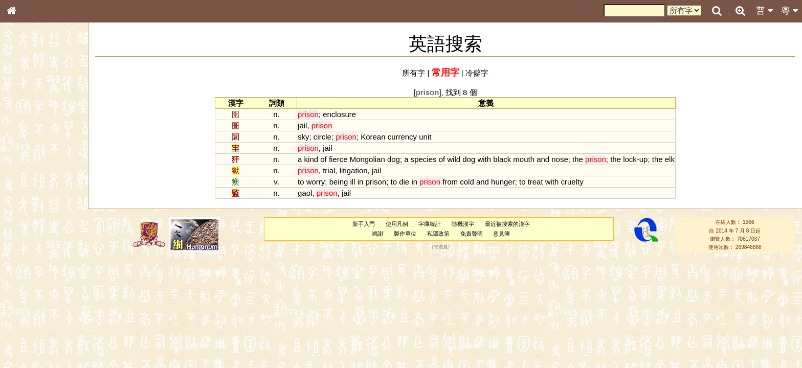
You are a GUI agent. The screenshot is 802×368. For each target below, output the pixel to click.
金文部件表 (28, 164)
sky (303, 136)
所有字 (413, 72)
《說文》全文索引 (37, 314)
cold (467, 181)
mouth (523, 159)
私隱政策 (438, 234)
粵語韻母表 (28, 219)
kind (311, 159)
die (404, 181)
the (577, 159)
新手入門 (363, 224)
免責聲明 (471, 234)
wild (453, 159)
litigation (354, 170)
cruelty (572, 181)
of (323, 159)
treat (535, 181)
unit (425, 136)
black (502, 159)
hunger (503, 181)
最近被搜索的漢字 (507, 224)
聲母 (20, 268)
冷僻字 (476, 72)
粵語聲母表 (28, 209)
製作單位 (405, 234)
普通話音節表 (31, 278)
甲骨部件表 (28, 154)
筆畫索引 (25, 145)
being (338, 181)
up (643, 159)
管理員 (441, 247)
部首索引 (25, 136)
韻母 (35, 268)
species (424, 159)
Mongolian (367, 159)
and (543, 159)
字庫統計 (429, 224)
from (450, 181)
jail (302, 125)
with (484, 159)
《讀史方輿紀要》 (37, 323)
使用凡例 (397, 224)
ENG (45, 113)
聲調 (48, 268)
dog (393, 159)
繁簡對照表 (28, 342)
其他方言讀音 (31, 287)
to (301, 181)
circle (322, 136)
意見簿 (501, 234)
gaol (305, 193)
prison (375, 181)
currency (402, 136)
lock (630, 159)
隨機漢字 (463, 224)
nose (559, 159)
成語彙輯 (25, 332)
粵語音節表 (28, 200)
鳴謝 (377, 234)
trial (329, 170)
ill (352, 181)
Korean (373, 136)
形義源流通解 (31, 173)
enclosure (339, 114)
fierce (338, 159)
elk (670, 159)
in (361, 181)
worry (315, 181)
